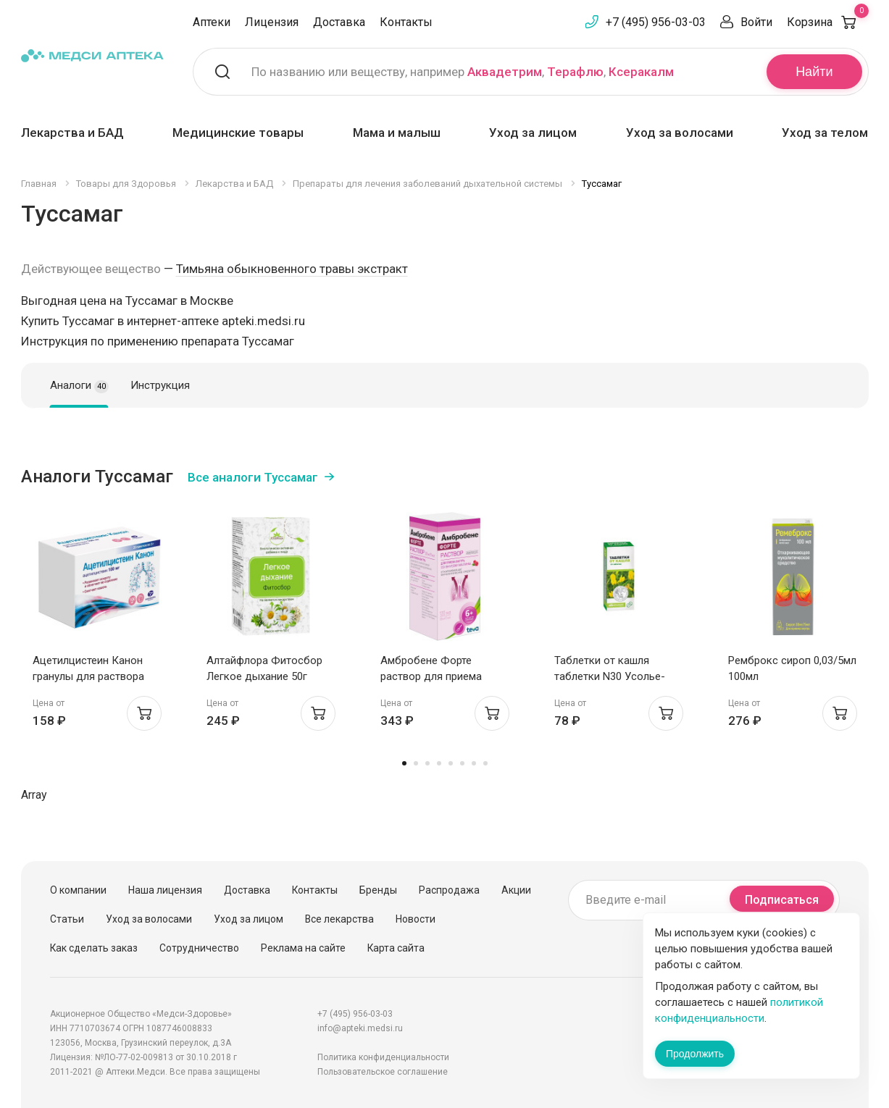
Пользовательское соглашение (382, 1072)
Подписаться (782, 900)
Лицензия (272, 22)
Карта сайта (396, 948)
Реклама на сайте (303, 948)
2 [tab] (416, 763)
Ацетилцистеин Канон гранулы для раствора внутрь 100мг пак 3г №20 (94, 676)
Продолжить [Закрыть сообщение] (695, 1053)
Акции (516, 890)
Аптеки (211, 22)
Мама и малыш (397, 132)
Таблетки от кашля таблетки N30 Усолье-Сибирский (609, 676)
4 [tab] (439, 763)
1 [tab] (404, 763)
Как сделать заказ (94, 948)
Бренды (378, 890)
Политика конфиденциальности (383, 1057)
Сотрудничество (199, 948)
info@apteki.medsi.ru (360, 1028)
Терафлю (575, 71)
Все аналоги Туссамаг (253, 477)
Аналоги (79, 386)
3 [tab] (427, 763)
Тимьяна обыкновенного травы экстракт (292, 268)
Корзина (828, 22)
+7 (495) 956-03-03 (656, 22)
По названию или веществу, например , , (462, 71)
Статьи (67, 919)
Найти (814, 71)
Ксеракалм (641, 71)
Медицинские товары (238, 132)
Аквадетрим (504, 71)
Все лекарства (339, 919)
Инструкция (160, 385)
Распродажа (449, 890)
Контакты (406, 22)
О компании (78, 890)
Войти (756, 22)
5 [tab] (450, 763)
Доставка (339, 22)
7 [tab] (474, 763)
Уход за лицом (533, 132)
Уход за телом (825, 132)
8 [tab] (485, 763)
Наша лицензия (165, 890)
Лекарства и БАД (72, 132)
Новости (415, 919)
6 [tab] (462, 763)
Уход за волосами (679, 132)
